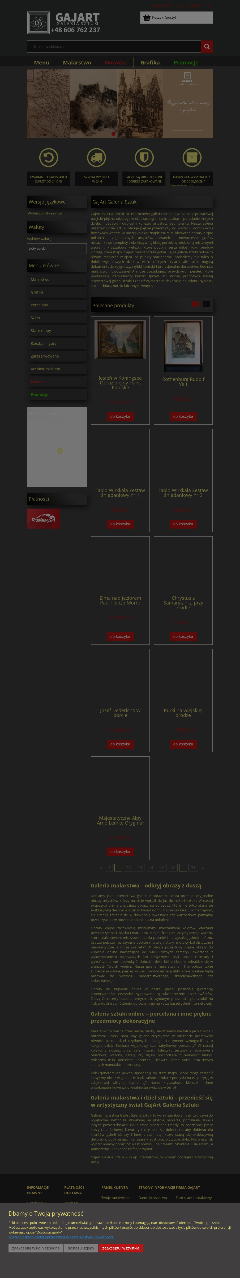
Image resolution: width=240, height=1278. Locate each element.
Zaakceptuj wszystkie (120, 1248)
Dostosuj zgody (81, 1248)
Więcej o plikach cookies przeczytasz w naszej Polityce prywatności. (61, 1237)
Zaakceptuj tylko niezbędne (36, 1248)
